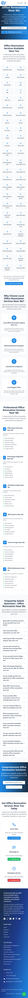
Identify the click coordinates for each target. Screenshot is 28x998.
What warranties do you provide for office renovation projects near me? (14, 716)
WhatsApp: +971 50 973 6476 (14, 981)
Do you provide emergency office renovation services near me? (14, 743)
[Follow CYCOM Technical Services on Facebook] (10, 919)
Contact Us (7, 937)
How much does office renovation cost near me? (14, 632)
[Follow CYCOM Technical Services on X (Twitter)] (13, 919)
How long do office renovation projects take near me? (14, 639)
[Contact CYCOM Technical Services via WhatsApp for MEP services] (7, 919)
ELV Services (7, 964)
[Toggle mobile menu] (25, 2)
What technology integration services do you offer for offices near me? (14, 668)
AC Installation (8, 950)
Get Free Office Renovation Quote (14, 28)
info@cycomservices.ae (12, 978)
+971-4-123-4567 (14, 838)
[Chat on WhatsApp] (24, 994)
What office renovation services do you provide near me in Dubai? (14, 623)
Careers (6, 934)
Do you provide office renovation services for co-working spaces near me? (14, 698)
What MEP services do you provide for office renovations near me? (14, 688)
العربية (20, 3)
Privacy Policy (18, 993)
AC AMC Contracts (9, 952)
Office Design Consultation (14, 32)
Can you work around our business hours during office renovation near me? (14, 648)
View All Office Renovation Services (14, 782)
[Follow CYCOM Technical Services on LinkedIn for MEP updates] (4, 919)
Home (5, 927)
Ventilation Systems (9, 957)
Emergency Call (14, 880)
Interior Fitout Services (14, 787)
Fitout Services (8, 961)
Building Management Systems (12, 959)
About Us (6, 930)
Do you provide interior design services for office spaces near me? (14, 658)
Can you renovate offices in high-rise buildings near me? (14, 707)
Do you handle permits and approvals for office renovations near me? (14, 678)
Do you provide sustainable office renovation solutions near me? (14, 725)
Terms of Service (10, 993)
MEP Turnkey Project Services (12, 954)
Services (6, 932)
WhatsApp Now (14, 859)
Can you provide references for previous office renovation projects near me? (14, 753)
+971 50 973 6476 (11, 975)
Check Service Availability (14, 283)
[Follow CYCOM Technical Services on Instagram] (16, 919)
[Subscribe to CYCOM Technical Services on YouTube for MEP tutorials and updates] (19, 919)
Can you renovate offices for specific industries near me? (14, 734)
